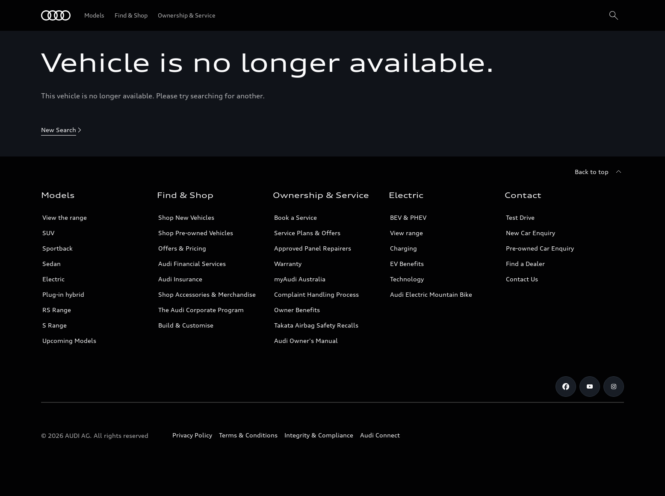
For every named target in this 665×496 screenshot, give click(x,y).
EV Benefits (407, 263)
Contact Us (522, 279)
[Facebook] (566, 386)
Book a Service (295, 217)
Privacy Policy (192, 435)
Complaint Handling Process (316, 294)
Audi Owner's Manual (306, 340)
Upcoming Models (69, 340)
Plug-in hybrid (63, 294)
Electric (53, 279)
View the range (64, 217)
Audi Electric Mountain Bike (431, 294)
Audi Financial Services (192, 263)
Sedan (51, 263)
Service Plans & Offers (307, 232)
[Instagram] (613, 386)
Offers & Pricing (182, 248)
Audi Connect (380, 435)
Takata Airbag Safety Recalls (316, 325)
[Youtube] (589, 386)
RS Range (56, 309)
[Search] (613, 15)
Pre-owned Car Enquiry (540, 248)
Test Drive (520, 217)
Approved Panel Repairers (312, 248)
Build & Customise (185, 325)
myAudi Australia (299, 279)
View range (406, 232)
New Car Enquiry (530, 232)
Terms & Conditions (248, 435)
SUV (48, 232)
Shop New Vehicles (186, 217)
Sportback (57, 248)
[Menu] (56, 15)
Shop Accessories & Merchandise (207, 294)
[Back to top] (599, 172)
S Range (54, 325)
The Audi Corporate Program (201, 309)
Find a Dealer (525, 263)
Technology (407, 279)
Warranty (287, 263)
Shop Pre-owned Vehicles (195, 232)
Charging (403, 248)
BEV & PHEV (408, 217)
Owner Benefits (297, 309)
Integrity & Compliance (318, 435)
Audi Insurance (180, 279)
